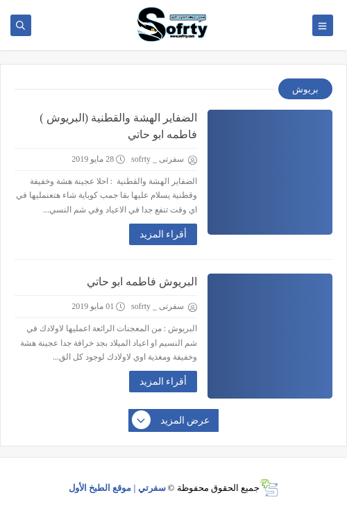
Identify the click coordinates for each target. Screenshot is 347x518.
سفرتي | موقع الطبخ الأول (117, 488)
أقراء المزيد (163, 234)
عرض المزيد (171, 420)
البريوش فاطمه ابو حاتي (142, 281)
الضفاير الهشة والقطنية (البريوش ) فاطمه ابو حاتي (118, 126)
